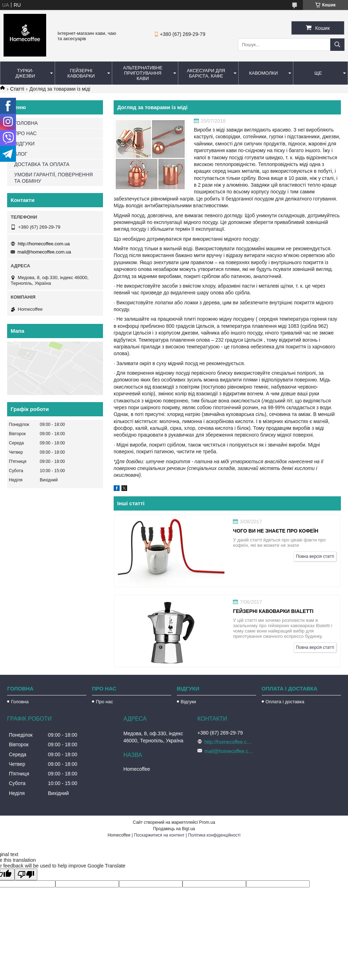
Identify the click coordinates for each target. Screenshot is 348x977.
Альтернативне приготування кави (142, 73)
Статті (17, 89)
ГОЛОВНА (26, 123)
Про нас (104, 701)
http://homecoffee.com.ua (44, 243)
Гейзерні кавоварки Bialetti (273, 611)
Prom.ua (207, 822)
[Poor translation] (26, 874)
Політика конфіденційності (214, 835)
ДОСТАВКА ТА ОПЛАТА (41, 164)
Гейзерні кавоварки (81, 73)
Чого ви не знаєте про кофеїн (275, 531)
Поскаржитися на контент (159, 835)
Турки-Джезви (25, 73)
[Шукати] (337, 44)
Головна (19, 701)
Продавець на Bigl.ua (174, 828)
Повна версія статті (315, 556)
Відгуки (188, 701)
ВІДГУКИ (24, 143)
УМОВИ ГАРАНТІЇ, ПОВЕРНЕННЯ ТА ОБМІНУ (53, 178)
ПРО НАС (25, 133)
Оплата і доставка (285, 701)
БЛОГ (20, 154)
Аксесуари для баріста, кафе (206, 73)
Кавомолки (263, 73)
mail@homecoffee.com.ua (44, 252)
